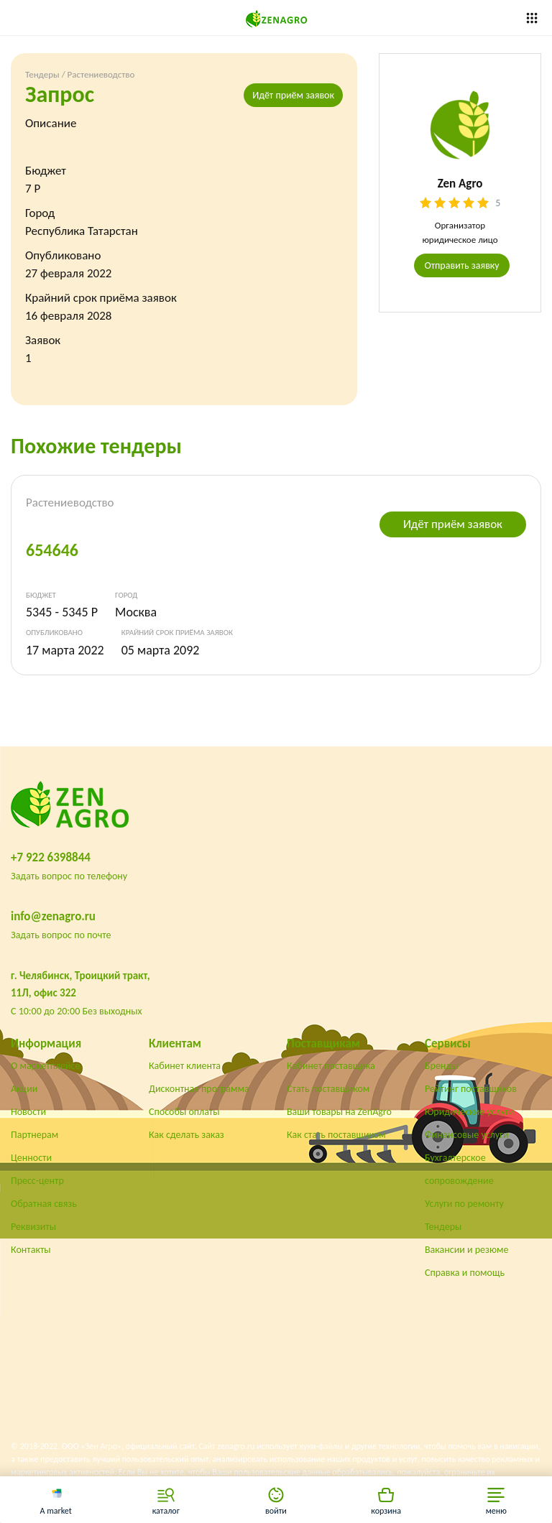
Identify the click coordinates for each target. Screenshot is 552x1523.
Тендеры (42, 74)
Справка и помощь (465, 1273)
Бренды (441, 1066)
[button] (496, 1499)
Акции (24, 1089)
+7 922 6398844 (51, 857)
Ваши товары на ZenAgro (339, 1112)
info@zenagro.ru (53, 916)
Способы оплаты (184, 1112)
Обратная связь (44, 1204)
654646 (52, 550)
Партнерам (34, 1135)
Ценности (31, 1158)
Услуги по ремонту (464, 1204)
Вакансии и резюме (467, 1250)
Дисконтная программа (199, 1089)
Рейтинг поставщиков (471, 1089)
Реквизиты (33, 1227)
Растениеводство (101, 74)
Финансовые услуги (467, 1135)
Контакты (31, 1250)
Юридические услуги (469, 1112)
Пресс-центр (37, 1181)
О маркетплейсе (45, 1066)
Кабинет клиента (185, 1066)
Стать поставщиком (328, 1089)
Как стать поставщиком (336, 1135)
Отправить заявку (461, 265)
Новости (28, 1112)
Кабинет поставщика (331, 1066)
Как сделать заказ (186, 1135)
